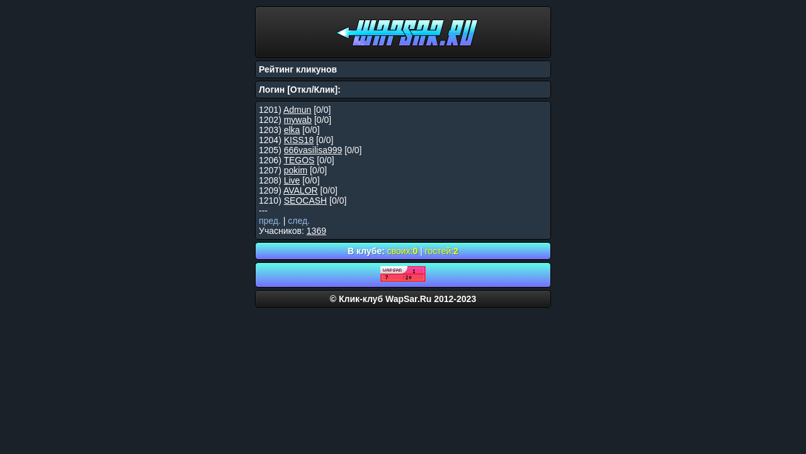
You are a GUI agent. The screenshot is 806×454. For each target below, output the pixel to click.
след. (299, 221)
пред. (270, 221)
